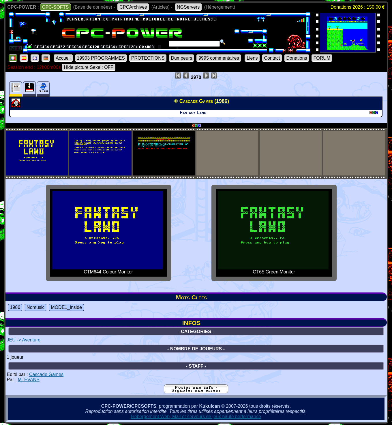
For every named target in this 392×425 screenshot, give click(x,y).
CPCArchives (133, 7)
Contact (272, 58)
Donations (296, 58)
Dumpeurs (181, 58)
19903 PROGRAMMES (101, 58)
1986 (15, 307)
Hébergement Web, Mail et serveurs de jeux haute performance (196, 416)
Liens (252, 58)
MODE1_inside (66, 307)
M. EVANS (29, 379)
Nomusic (35, 307)
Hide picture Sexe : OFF (89, 67)
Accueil (63, 58)
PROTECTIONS (148, 58)
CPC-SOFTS (55, 7)
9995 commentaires (218, 58)
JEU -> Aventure (24, 339)
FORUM (322, 58)
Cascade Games (46, 374)
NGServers (188, 7)
